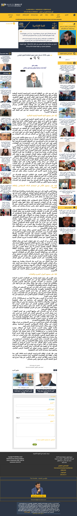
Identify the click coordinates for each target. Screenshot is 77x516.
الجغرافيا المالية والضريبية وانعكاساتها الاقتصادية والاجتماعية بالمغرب (6, 106)
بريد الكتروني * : (51, 409)
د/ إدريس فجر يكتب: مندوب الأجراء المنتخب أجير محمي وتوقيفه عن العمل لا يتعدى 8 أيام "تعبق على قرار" (67, 212)
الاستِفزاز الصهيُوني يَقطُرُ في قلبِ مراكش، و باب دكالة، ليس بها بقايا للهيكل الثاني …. (5, 120)
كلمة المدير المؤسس (68, 24)
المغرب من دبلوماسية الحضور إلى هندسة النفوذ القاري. (5, 174)
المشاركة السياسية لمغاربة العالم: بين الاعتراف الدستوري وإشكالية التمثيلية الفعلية (5, 144)
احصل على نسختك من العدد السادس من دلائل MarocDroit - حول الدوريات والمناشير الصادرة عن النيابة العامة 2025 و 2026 (38, 45)
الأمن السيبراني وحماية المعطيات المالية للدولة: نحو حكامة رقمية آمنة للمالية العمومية (5, 160)
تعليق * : (52, 421)
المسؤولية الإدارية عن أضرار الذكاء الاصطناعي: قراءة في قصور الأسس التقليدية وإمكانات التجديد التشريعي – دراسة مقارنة (67, 122)
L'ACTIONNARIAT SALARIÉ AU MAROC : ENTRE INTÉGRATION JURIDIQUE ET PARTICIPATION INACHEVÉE (6, 59)
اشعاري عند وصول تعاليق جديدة (46, 439)
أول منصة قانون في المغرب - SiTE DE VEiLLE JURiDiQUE (38, 12)
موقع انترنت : (51, 415)
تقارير (41, 15)
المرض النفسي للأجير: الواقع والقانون (67, 139)
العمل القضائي (58, 16)
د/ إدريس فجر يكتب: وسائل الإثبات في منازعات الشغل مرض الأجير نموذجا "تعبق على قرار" (67, 230)
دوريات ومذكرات (34, 15)
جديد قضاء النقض (10, 16)
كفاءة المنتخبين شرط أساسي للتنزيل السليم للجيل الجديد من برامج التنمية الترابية (5, 78)
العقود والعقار (26, 15)
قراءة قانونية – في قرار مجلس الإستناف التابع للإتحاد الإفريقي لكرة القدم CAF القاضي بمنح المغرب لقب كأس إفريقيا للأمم (5, 189)
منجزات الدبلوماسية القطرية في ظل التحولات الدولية (67, 191)
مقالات (52, 15)
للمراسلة (18, 15)
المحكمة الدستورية (5, 132)
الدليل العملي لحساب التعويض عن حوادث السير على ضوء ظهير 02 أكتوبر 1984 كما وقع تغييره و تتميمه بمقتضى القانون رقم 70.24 (67, 156)
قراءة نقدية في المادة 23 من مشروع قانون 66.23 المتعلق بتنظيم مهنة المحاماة (6, 92)
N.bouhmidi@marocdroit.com (38, 500)
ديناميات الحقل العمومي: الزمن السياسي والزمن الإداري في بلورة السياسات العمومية (5, 205)
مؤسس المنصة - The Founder (38, 478)
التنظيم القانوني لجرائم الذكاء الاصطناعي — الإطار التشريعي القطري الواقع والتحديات (67, 87)
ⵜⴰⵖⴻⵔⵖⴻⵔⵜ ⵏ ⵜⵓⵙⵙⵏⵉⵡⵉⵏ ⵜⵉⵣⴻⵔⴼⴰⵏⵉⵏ (38, 9)
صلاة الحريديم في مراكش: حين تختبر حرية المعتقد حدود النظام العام (67, 28)
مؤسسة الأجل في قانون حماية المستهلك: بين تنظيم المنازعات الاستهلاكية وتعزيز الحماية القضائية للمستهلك (67, 174)
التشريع (66, 15)
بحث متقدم (67, 60)
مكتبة (46, 15)
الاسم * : (52, 403)
